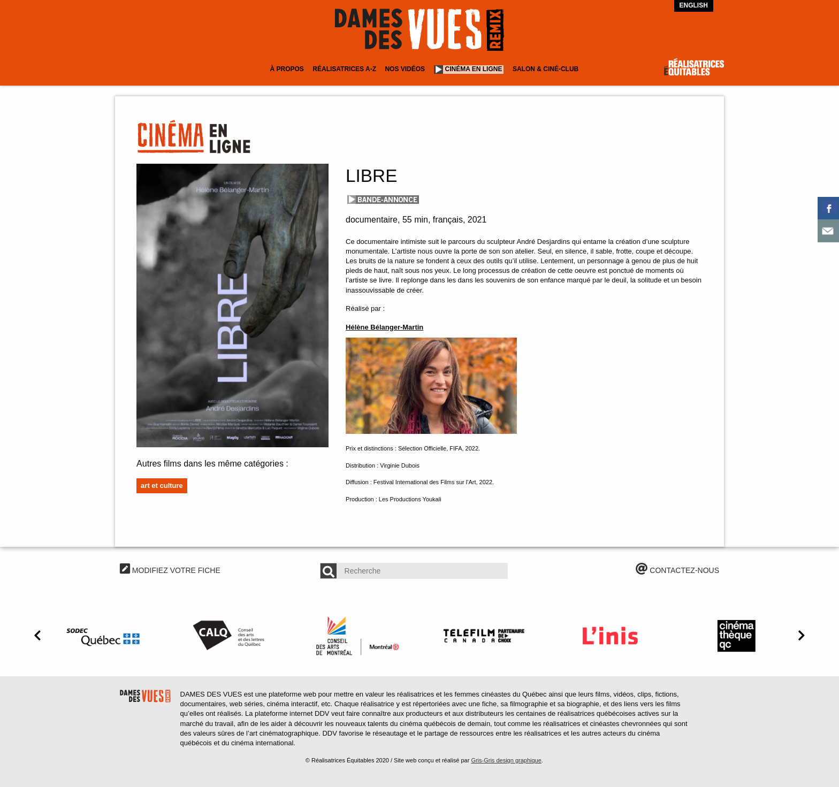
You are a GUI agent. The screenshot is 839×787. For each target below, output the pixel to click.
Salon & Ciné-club (545, 69)
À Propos (286, 69)
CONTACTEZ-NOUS (677, 570)
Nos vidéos (405, 69)
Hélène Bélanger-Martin (384, 327)
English (694, 5)
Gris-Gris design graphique (506, 760)
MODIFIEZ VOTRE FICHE (170, 570)
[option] (105, 635)
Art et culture (162, 486)
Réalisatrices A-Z (344, 69)
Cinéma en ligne (473, 69)
